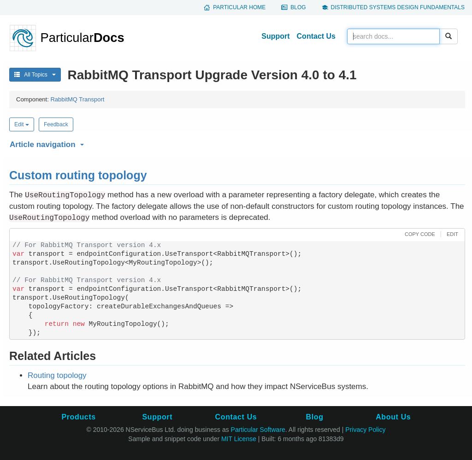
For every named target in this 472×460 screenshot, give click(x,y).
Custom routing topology (78, 175)
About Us (393, 417)
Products (78, 417)
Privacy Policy (365, 429)
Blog (298, 7)
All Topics (35, 74)
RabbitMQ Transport (77, 99)
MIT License (238, 438)
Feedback (56, 124)
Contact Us (316, 36)
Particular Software (258, 429)
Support (275, 36)
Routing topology (57, 375)
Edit (21, 124)
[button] (236, 143)
